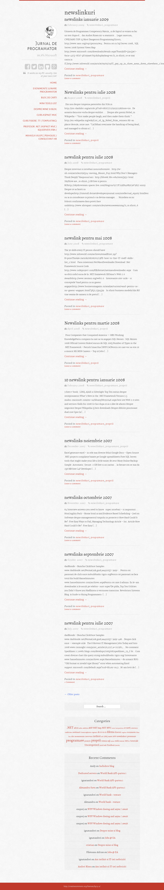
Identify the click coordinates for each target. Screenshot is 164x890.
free (69, 737)
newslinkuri (96, 25)
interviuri (89, 736)
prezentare (131, 736)
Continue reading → (75, 68)
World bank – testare (110, 794)
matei (110, 736)
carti (128, 727)
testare (112, 741)
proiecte (87, 741)
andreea (85, 728)
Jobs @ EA (110, 837)
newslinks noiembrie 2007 (88, 440)
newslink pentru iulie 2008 (88, 157)
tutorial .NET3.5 (124, 741)
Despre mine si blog (45, 109)
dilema (110, 732)
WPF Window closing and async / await (108, 809)
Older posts (71, 694)
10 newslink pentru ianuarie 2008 (94, 380)
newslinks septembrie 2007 (89, 554)
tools (117, 741)
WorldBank (111, 745)
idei (72, 736)
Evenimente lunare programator (45, 90)
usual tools (103, 745)
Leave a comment (72, 78)
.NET (70, 728)
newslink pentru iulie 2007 (88, 623)
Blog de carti (49, 97)
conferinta (68, 732)
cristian (90, 845)
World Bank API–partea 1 (113, 773)
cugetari (94, 732)
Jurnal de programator (42, 45)
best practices (119, 728)
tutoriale (134, 740)
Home (53, 82)
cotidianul (76, 732)
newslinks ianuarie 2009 (86, 19)
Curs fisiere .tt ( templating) (40, 120)
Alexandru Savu (87, 787)
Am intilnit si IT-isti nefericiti (110, 859)
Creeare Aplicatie (86, 732)
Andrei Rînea (85, 866)
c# (124, 728)
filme (137, 732)
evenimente (131, 732)
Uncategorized (92, 744)
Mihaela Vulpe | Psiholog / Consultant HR (41, 137)
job (102, 737)
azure (113, 728)
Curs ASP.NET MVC (47, 114)
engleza (124, 732)
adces (76, 728)
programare (111, 25)
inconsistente (80, 736)
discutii (118, 732)
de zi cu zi (102, 732)
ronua (104, 740)
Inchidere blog (106, 766)
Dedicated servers (87, 773)
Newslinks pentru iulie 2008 (89, 92)
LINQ (106, 736)
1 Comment (69, 682)
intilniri (97, 736)
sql (108, 740)
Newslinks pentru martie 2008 (91, 323)
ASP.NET (93, 727)
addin (80, 728)
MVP (114, 736)
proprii (106, 97)
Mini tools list (48, 103)
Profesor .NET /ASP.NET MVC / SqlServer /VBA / (40, 128)
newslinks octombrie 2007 (88, 497)
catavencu (134, 728)
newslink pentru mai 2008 (88, 238)
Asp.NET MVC (104, 727)
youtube (117, 745)
